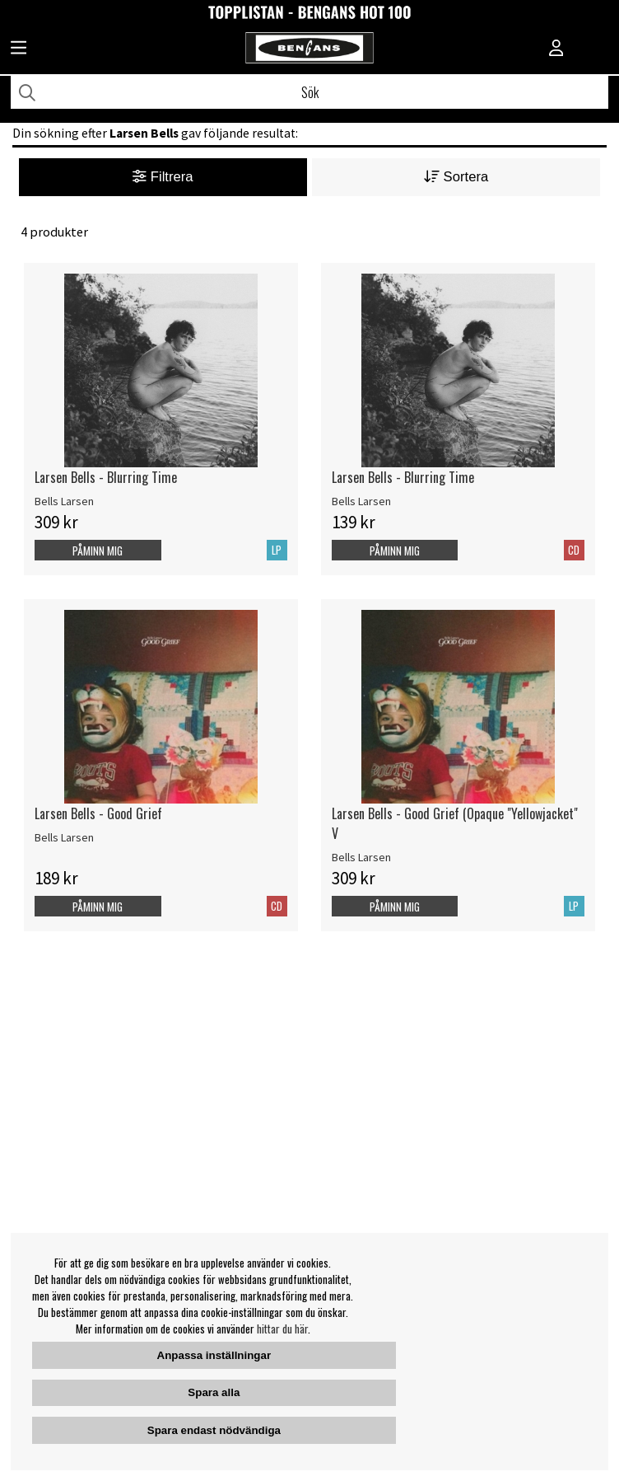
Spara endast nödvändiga (214, 1430)
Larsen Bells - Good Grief (98, 813)
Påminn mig (97, 550)
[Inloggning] (556, 49)
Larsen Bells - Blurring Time (106, 477)
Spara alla (214, 1392)
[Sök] (309, 92)
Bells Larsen (64, 501)
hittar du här (282, 1328)
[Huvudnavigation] (18, 49)
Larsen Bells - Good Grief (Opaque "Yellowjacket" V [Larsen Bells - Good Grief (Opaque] (455, 823)
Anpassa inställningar (214, 1355)
